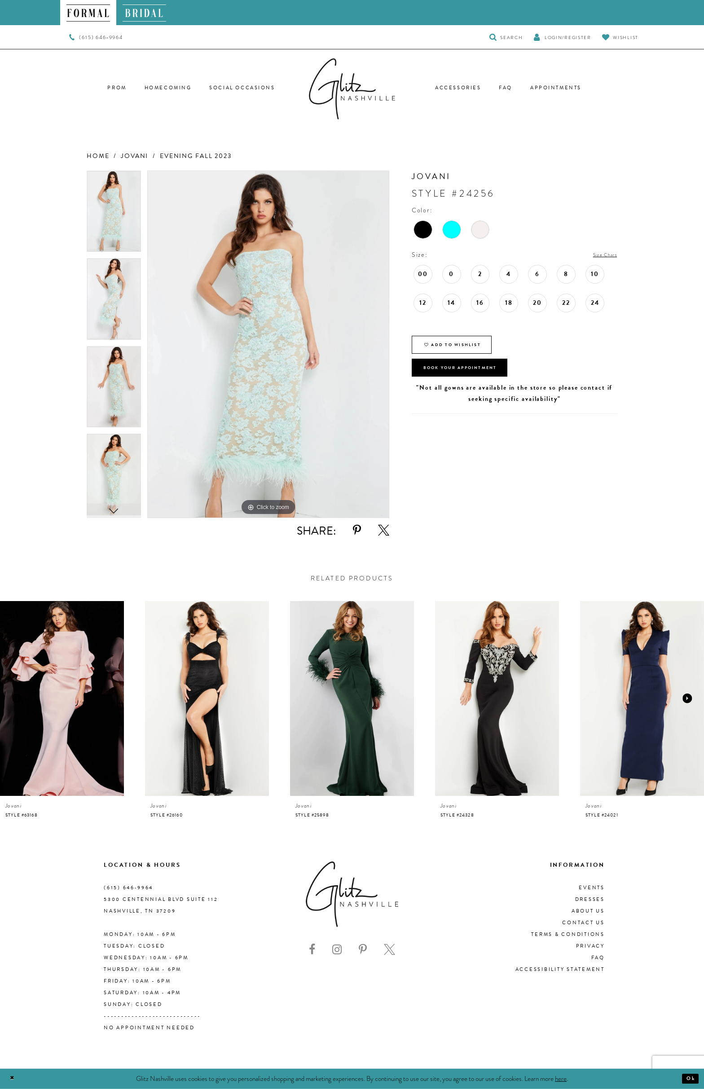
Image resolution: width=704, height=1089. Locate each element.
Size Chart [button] (599, 254)
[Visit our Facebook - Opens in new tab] (312, 950)
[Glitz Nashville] (352, 88)
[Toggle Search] (506, 37)
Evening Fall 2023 (196, 156)
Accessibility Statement (560, 969)
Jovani (134, 156)
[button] (562, 37)
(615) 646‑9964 (128, 887)
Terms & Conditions (568, 934)
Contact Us (583, 923)
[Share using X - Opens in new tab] (383, 530)
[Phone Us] (96, 37)
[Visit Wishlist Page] (620, 37)
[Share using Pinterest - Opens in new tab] (357, 530)
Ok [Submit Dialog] (688, 1079)
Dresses (590, 899)
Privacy (590, 946)
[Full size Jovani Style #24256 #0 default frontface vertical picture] (268, 344)
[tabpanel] (114, 215)
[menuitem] (88, 12)
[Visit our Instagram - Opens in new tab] (337, 950)
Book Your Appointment (478, 383)
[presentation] (62, 698)
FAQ (598, 958)
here (561, 1078)
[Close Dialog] (14, 1079)
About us (588, 911)
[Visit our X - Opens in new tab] (389, 950)
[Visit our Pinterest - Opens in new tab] (363, 950)
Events (592, 887)
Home (98, 156)
